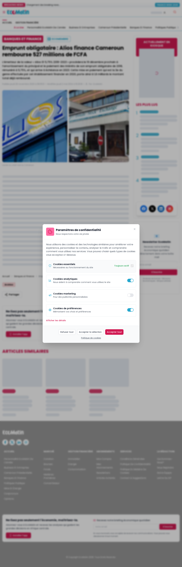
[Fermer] (134, 229)
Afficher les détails (56, 320)
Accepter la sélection (90, 332)
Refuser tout (66, 332)
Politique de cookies (91, 337)
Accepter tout (114, 332)
